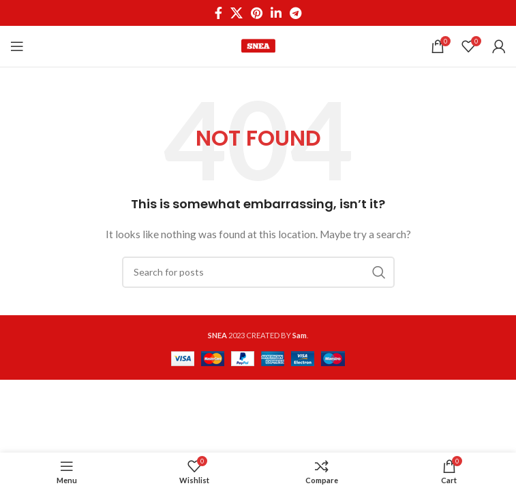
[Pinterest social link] (257, 13)
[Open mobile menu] (17, 46)
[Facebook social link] (218, 13)
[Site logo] (258, 45)
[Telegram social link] (295, 13)
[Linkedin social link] (276, 13)
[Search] (258, 272)
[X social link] (236, 13)
